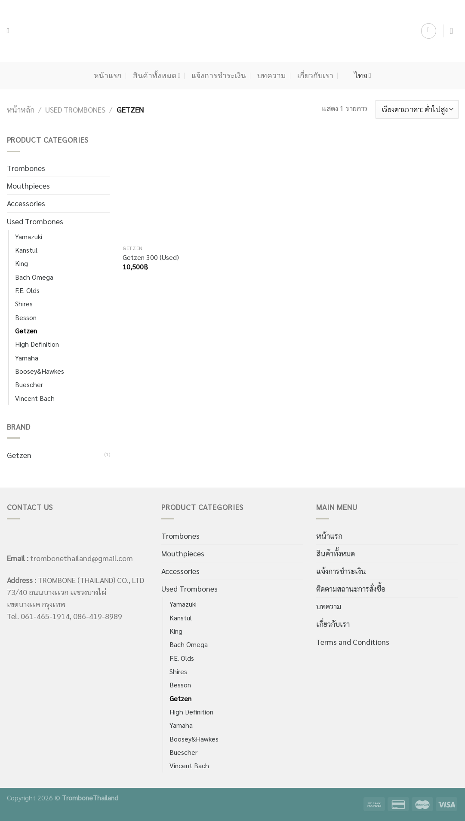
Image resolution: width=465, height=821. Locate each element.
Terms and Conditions (352, 642)
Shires (24, 303)
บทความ (271, 75)
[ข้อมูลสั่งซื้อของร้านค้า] (417, 109)
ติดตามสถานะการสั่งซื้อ (350, 588)
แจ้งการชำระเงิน (218, 75)
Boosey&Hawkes (39, 370)
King (21, 263)
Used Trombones (75, 109)
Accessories (26, 203)
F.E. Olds (27, 290)
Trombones (26, 168)
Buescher (29, 384)
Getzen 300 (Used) (151, 257)
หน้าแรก (108, 75)
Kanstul (26, 249)
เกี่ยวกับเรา (315, 75)
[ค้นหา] (10, 31)
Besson (26, 317)
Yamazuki (28, 236)
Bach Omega (34, 276)
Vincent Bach (35, 398)
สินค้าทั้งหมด (156, 75)
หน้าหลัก (20, 109)
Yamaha (26, 357)
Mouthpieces (28, 185)
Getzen (26, 330)
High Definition (37, 343)
